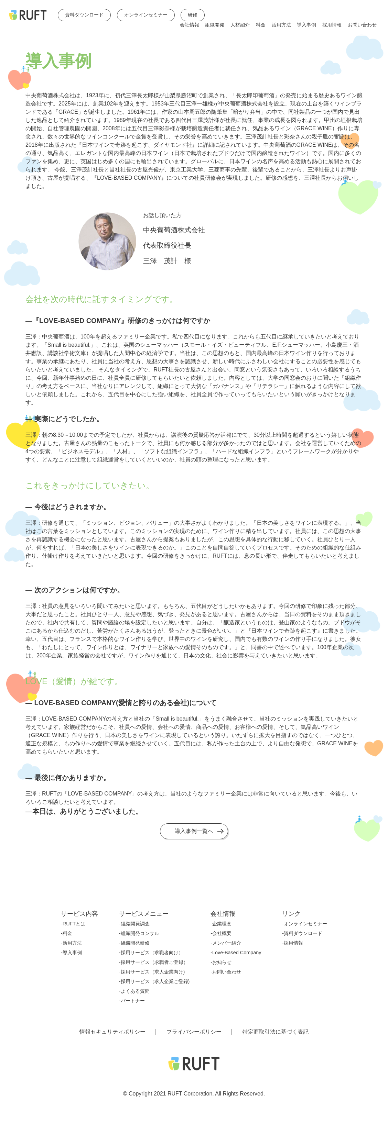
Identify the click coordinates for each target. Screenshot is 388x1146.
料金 (261, 25)
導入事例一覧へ (194, 831)
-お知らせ (221, 962)
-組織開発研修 (134, 943)
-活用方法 (71, 943)
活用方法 (281, 25)
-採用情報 (292, 943)
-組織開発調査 (134, 923)
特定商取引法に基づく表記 (275, 1032)
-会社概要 (221, 933)
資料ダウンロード (84, 15)
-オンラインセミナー (304, 923)
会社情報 (189, 25)
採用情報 (332, 25)
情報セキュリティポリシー (112, 1032)
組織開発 (214, 25)
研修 (192, 15)
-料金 (66, 933)
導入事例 (306, 25)
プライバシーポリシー (194, 1032)
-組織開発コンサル (139, 933)
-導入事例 (71, 952)
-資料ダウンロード (302, 933)
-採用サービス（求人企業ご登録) (154, 981)
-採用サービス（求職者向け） (151, 952)
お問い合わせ (362, 25)
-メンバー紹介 (226, 943)
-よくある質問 (134, 991)
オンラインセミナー (146, 15)
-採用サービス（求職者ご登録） (153, 962)
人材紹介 (240, 25)
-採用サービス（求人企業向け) (152, 972)
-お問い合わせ (226, 972)
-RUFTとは (73, 923)
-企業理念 (221, 923)
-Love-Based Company (236, 952)
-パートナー (132, 1000)
